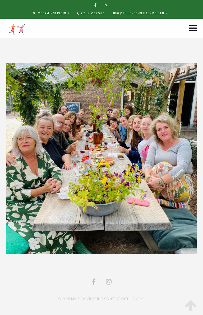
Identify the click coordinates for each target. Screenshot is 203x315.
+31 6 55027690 (92, 13)
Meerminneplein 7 (54, 13)
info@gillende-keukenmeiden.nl (140, 13)
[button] (193, 29)
